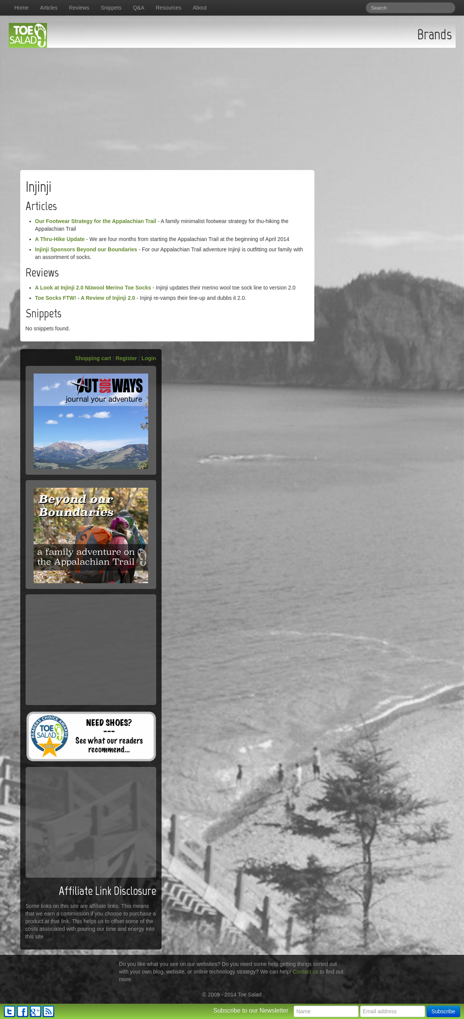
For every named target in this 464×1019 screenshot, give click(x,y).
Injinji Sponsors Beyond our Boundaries (86, 249)
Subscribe (443, 1011)
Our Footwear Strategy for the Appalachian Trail (96, 221)
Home (22, 8)
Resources (168, 8)
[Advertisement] (232, 105)
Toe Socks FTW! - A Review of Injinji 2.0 (85, 298)
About (200, 8)
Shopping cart (93, 358)
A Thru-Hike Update (60, 239)
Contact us (305, 972)
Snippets (111, 8)
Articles (49, 8)
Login (148, 358)
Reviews (79, 8)
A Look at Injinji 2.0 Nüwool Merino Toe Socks (93, 288)
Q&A (138, 8)
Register (126, 358)
